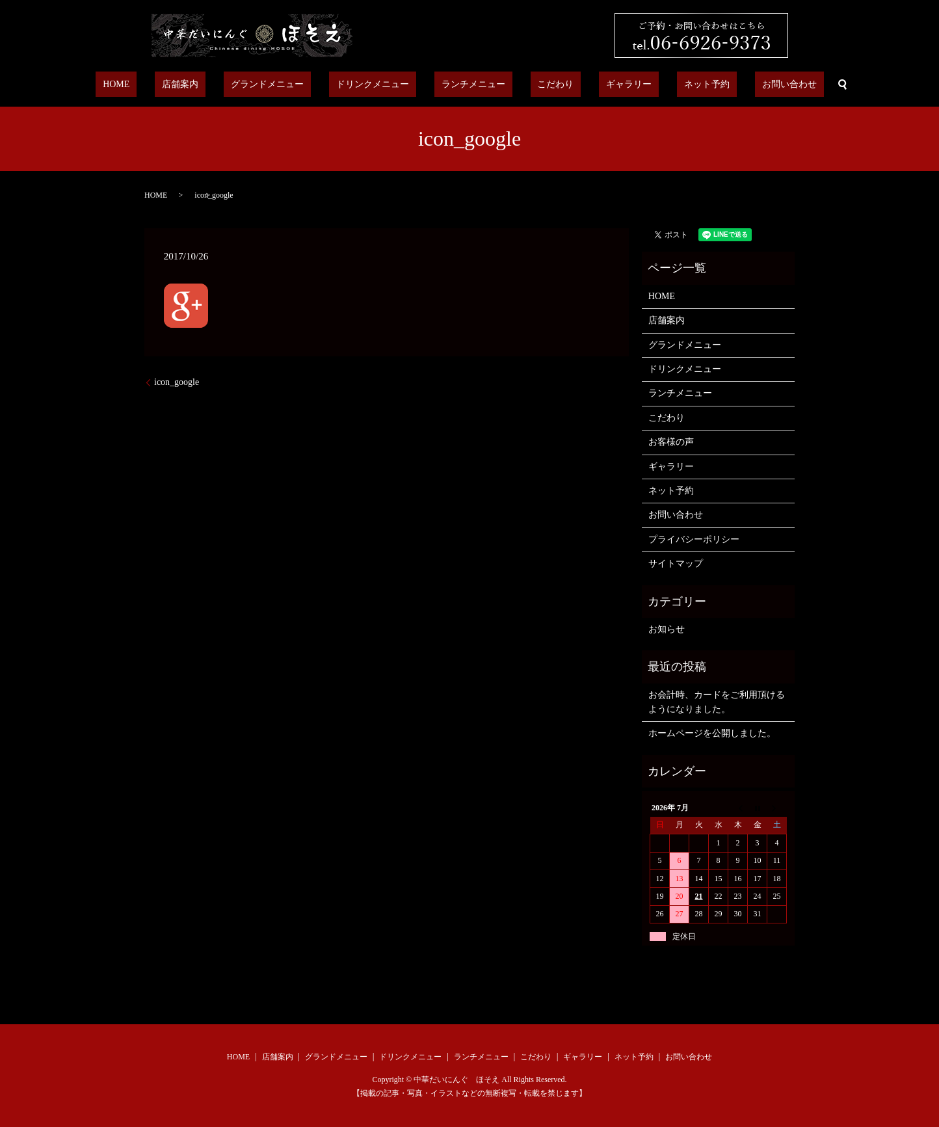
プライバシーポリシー (693, 539)
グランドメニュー (295, 85)
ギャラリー (601, 85)
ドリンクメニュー (386, 85)
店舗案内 (223, 85)
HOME (172, 85)
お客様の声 (671, 442)
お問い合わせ (733, 85)
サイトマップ (675, 563)
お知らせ (666, 629)
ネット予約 (664, 85)
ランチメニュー (473, 85)
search (779, 84)
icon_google (176, 382)
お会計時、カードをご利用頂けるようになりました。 (716, 702)
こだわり (541, 85)
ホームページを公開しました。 (712, 733)
